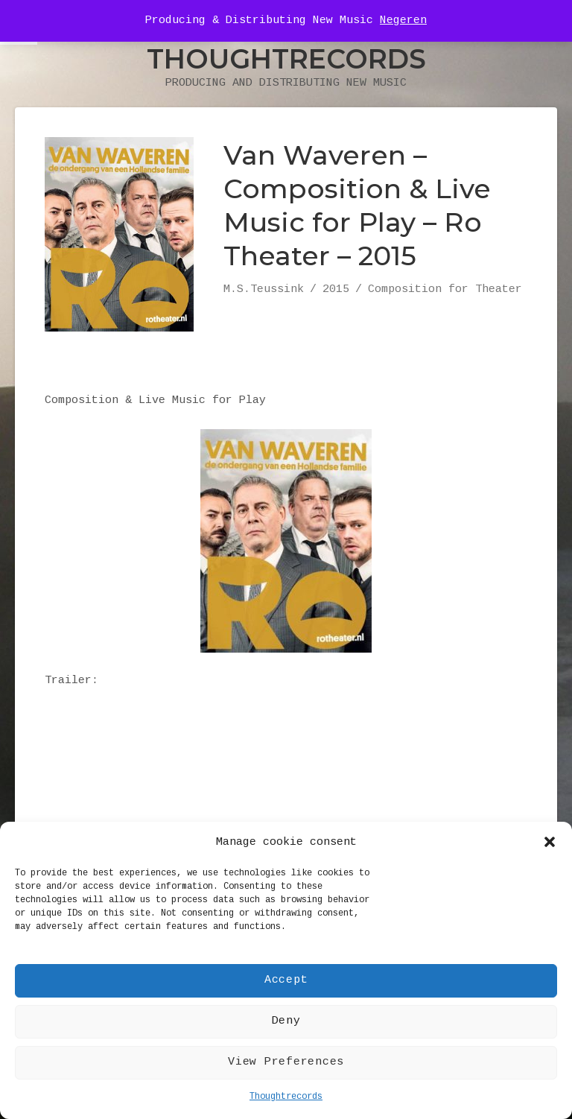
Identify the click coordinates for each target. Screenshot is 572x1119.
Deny (286, 1021)
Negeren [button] (403, 20)
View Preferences (286, 1062)
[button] (549, 841)
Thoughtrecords (286, 1096)
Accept (286, 980)
